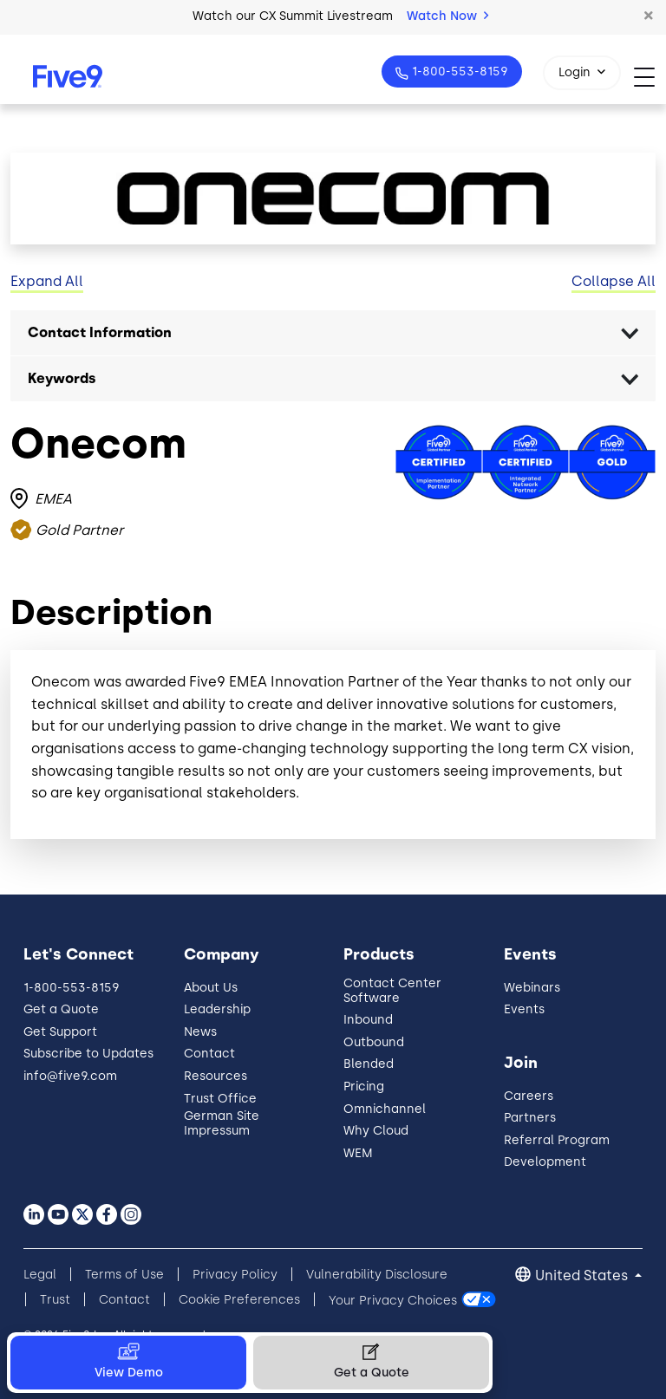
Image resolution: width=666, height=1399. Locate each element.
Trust (55, 1299)
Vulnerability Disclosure (376, 1274)
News (200, 1032)
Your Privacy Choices (393, 1299)
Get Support (60, 1032)
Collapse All (613, 281)
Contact (209, 1053)
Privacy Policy (235, 1274)
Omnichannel (384, 1109)
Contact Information (100, 332)
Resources (215, 1076)
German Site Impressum (221, 1123)
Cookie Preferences (239, 1299)
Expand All (46, 281)
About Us (211, 987)
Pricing (363, 1086)
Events (524, 1009)
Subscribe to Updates (88, 1053)
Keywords (62, 378)
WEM (358, 1153)
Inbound (368, 1019)
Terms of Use (124, 1274)
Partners (530, 1117)
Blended (368, 1064)
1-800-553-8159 (458, 71)
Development (545, 1162)
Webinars (532, 987)
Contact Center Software (392, 990)
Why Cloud (375, 1130)
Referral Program (557, 1140)
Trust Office (220, 1098)
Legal (39, 1274)
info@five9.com (70, 1076)
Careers (528, 1096)
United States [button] (583, 1275)
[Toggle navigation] (650, 77)
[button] (648, 16)
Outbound (373, 1042)
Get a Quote (61, 1009)
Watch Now (447, 16)
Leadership (217, 1009)
